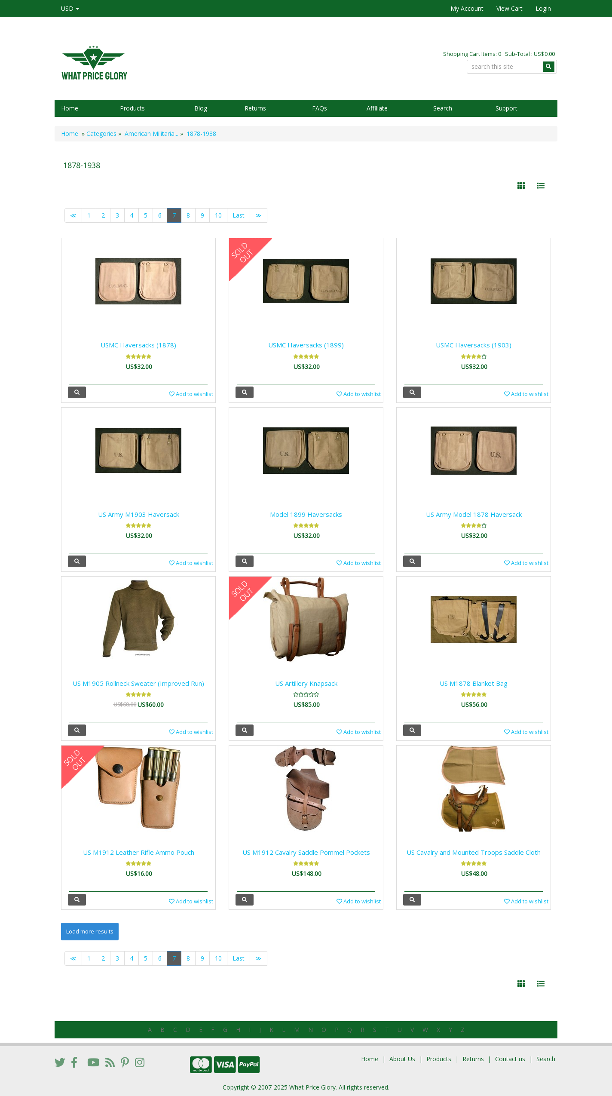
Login (543, 8)
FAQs (319, 108)
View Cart (509, 8)
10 (218, 215)
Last (239, 215)
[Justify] (541, 185)
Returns (255, 108)
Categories (101, 133)
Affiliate (377, 108)
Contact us (510, 1059)
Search (442, 108)
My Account (466, 8)
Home (69, 108)
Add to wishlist (191, 394)
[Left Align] (521, 185)
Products (132, 108)
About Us (402, 1059)
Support (506, 108)
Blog (200, 108)
